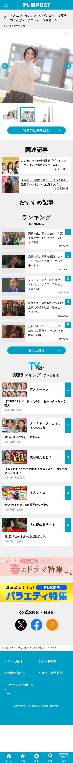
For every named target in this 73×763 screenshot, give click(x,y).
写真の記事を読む (36, 130)
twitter (21, 625)
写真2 (53, 648)
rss (52, 625)
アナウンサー (22, 648)
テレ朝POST (36, 5)
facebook (36, 625)
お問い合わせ (16, 673)
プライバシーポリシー (20, 689)
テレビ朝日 (14, 661)
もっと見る (36, 350)
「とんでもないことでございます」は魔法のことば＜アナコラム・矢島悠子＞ (40, 648)
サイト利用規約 (52, 673)
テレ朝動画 (49, 661)
